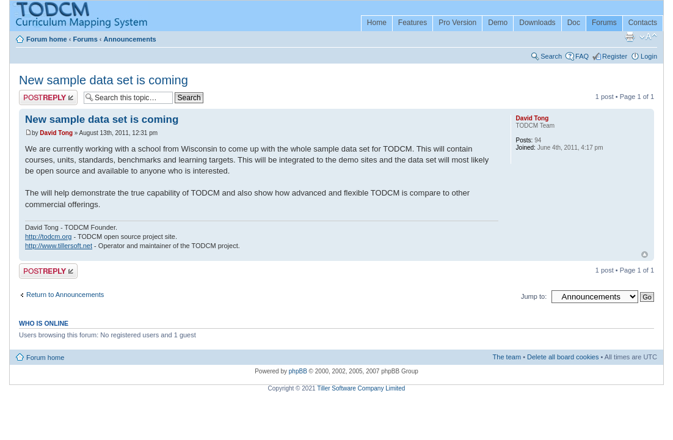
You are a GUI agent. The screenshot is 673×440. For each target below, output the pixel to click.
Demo (497, 22)
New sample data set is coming (103, 80)
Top (644, 254)
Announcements (130, 39)
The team (507, 357)
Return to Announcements (65, 294)
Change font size (648, 36)
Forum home (46, 39)
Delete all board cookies (562, 357)
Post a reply (48, 97)
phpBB (298, 371)
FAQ (582, 56)
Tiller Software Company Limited (361, 388)
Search (551, 56)
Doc (573, 22)
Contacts (642, 22)
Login (649, 56)
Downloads (537, 22)
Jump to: (534, 296)
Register (614, 56)
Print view (629, 36)
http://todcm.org (48, 236)
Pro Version (457, 22)
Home (377, 22)
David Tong (56, 133)
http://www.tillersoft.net (58, 245)
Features (412, 22)
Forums (604, 22)
